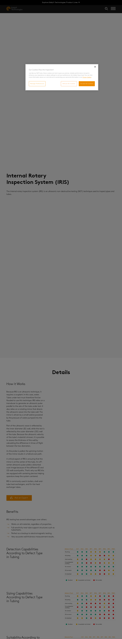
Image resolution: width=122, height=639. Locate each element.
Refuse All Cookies (69, 83)
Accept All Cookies (86, 83)
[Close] (95, 66)
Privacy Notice (86, 77)
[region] (61, 77)
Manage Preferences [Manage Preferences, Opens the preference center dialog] (37, 83)
